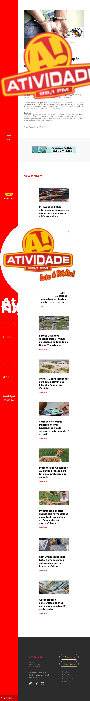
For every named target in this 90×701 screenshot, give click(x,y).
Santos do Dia (68, 679)
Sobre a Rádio (34, 662)
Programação (34, 664)
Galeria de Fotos (35, 667)
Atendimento (67, 681)
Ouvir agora (11, 337)
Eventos (65, 672)
